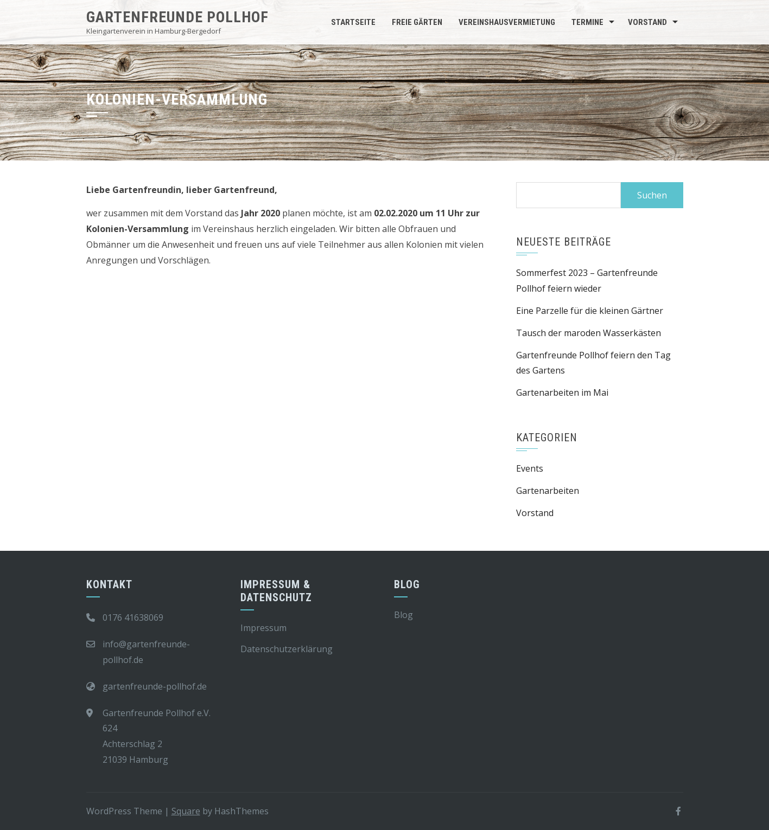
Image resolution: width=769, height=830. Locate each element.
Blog (403, 615)
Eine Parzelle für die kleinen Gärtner (589, 311)
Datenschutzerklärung (286, 649)
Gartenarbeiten (547, 491)
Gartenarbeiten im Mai (562, 392)
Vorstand (647, 22)
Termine (587, 22)
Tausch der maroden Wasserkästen (588, 333)
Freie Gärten (417, 22)
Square (185, 811)
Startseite (353, 22)
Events (529, 468)
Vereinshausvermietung (507, 22)
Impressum (263, 628)
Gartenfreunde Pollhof (177, 17)
